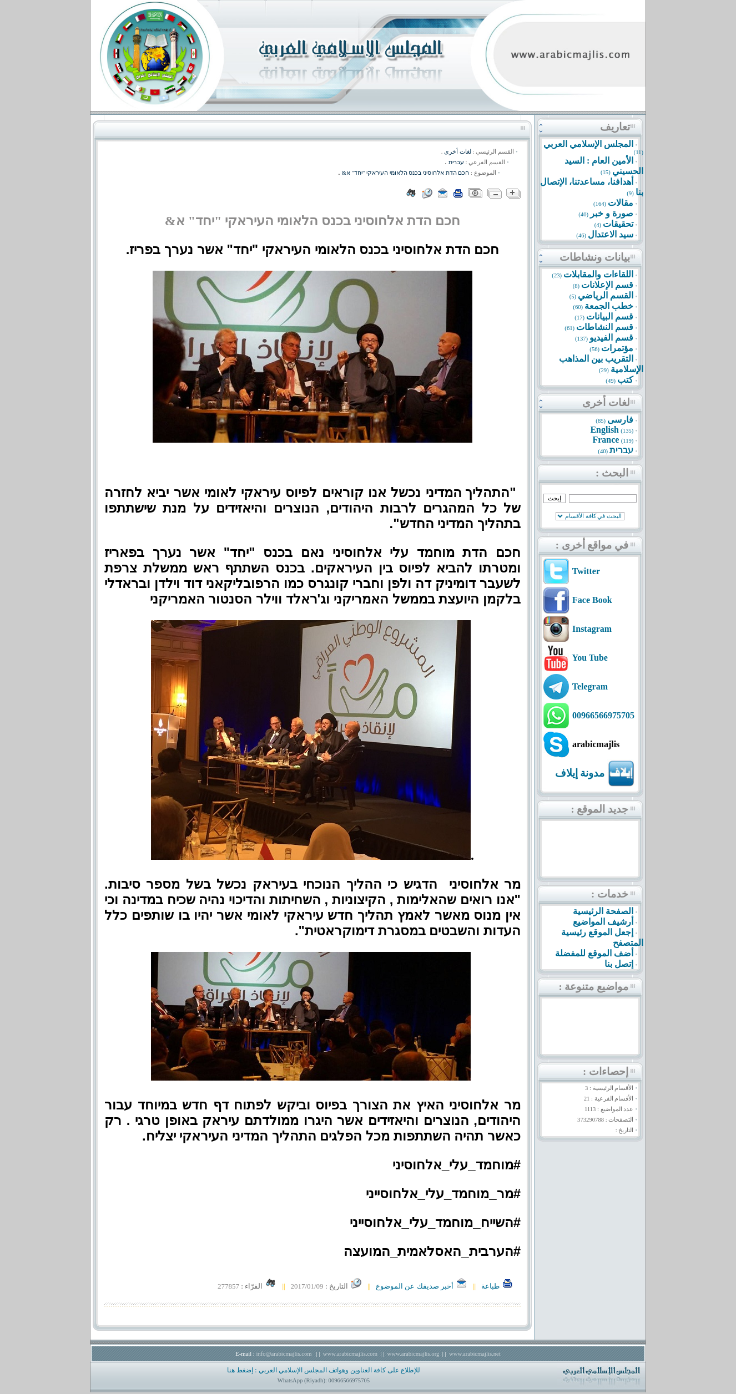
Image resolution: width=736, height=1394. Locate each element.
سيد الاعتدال (610, 234)
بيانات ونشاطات (594, 257)
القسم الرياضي (605, 295)
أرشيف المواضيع (603, 921)
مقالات (620, 202)
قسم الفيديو (611, 337)
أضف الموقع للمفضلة (594, 953)
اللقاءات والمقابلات (598, 274)
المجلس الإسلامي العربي (588, 144)
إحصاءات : (605, 1071)
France (605, 439)
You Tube (590, 657)
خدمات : (609, 894)
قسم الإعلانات (607, 285)
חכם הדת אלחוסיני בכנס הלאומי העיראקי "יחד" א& (406, 173)
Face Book (592, 600)
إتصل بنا (618, 964)
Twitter (586, 571)
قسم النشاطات (604, 327)
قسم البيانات (609, 316)
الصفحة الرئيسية (603, 911)
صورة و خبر (611, 213)
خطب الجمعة (608, 306)
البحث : (612, 473)
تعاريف (615, 127)
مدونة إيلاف (580, 773)
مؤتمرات (617, 348)
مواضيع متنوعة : (593, 986)
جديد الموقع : (599, 809)
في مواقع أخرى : (592, 545)
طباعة (497, 1286)
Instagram (592, 628)
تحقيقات (618, 224)
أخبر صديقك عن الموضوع (421, 1286)
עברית (621, 450)
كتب (625, 379)
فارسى (620, 419)
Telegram (590, 686)
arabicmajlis (595, 744)
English (604, 429)
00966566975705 (603, 715)
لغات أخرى (606, 402)
